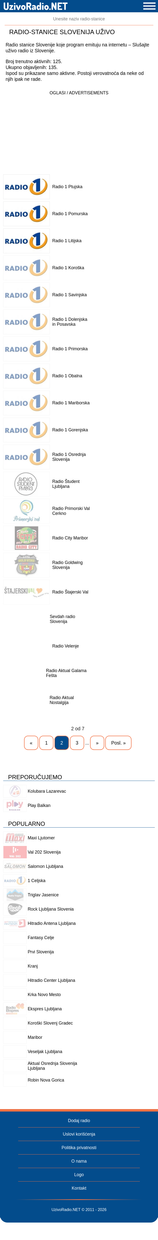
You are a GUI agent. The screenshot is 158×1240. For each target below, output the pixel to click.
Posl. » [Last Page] (118, 743)
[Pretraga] (79, 19)
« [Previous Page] (31, 743)
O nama (79, 1161)
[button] (149, 6)
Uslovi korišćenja (79, 1134)
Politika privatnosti (79, 1147)
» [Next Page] (97, 743)
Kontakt (79, 1188)
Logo (79, 1174)
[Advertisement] (79, 132)
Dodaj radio (79, 1120)
